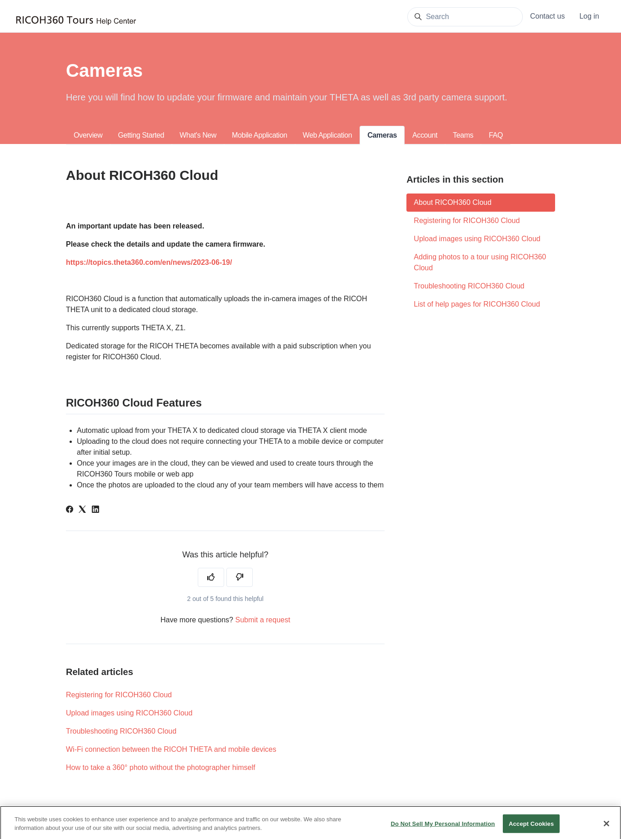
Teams (463, 135)
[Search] (465, 17)
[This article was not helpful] (239, 577)
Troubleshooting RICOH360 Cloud (121, 731)
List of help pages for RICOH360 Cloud (477, 304)
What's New (198, 135)
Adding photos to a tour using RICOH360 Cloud (480, 262)
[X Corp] (82, 510)
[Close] (606, 827)
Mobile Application (259, 135)
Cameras (382, 135)
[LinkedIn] (95, 510)
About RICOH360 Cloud (452, 202)
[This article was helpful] (211, 577)
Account (424, 135)
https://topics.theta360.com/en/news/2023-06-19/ (149, 262)
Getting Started (141, 135)
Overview (88, 135)
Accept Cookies (531, 827)
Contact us (547, 16)
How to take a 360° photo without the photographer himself (160, 767)
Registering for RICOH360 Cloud (119, 695)
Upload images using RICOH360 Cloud (129, 713)
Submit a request (262, 620)
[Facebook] (69, 510)
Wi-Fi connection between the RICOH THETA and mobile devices (171, 749)
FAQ (496, 135)
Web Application (327, 135)
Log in (589, 16)
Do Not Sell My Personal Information (443, 827)
